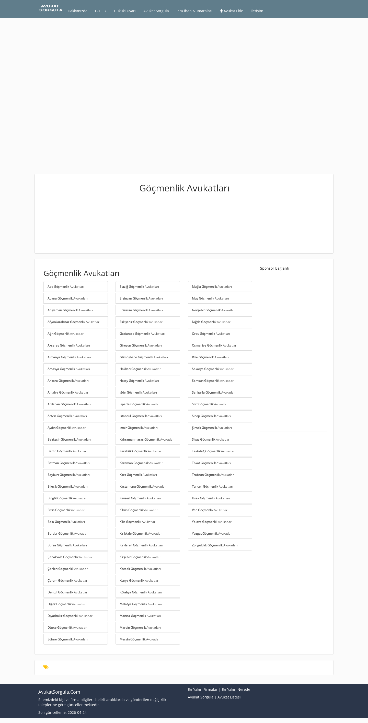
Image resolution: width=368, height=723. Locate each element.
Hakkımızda (77, 10)
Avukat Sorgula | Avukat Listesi (214, 697)
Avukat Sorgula (156, 10)
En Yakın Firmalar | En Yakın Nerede (219, 689)
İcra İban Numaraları (194, 10)
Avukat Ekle (231, 10)
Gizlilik (100, 10)
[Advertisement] (184, 58)
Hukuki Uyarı (125, 10)
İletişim (257, 10)
